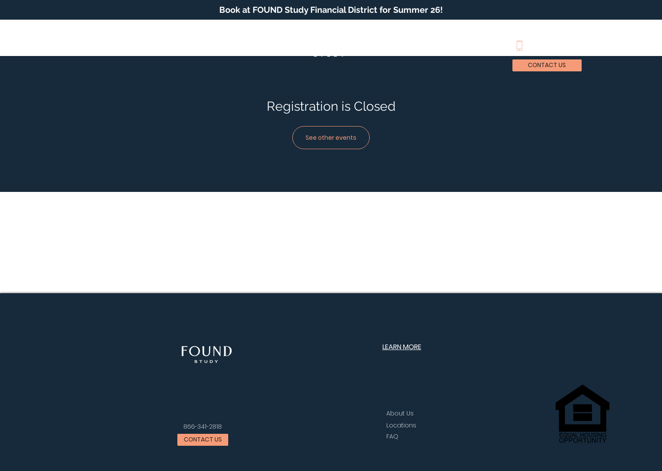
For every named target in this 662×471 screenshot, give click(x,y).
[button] (77, 44)
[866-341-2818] (202, 427)
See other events (331, 137)
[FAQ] (427, 437)
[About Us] (408, 414)
